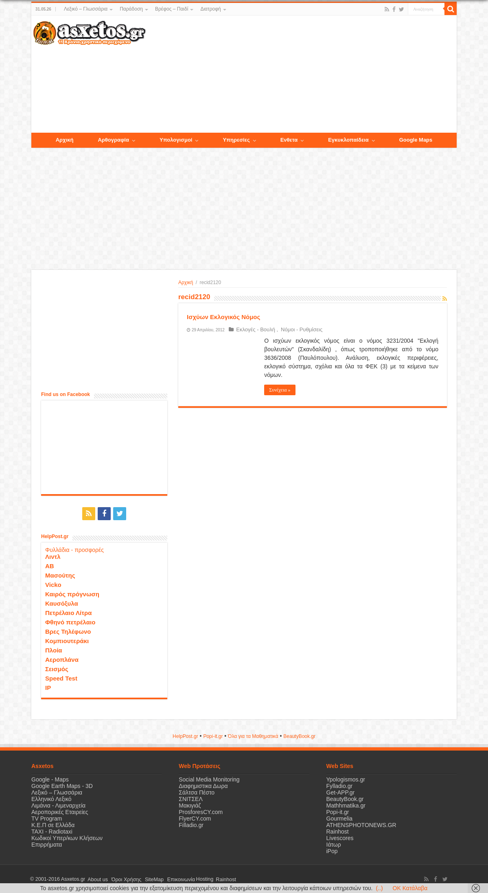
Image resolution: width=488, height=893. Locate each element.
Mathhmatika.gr (345, 804)
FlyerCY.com (195, 817)
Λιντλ (53, 555)
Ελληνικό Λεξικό (51, 798)
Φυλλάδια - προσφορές (74, 549)
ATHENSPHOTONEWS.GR (361, 824)
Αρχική (185, 282)
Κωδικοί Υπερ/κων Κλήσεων (67, 837)
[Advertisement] (301, 74)
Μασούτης (60, 574)
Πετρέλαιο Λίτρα (68, 611)
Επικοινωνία (173, 878)
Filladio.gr (191, 824)
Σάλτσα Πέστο (196, 791)
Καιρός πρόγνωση (72, 593)
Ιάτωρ (333, 843)
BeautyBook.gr (345, 798)
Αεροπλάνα (62, 658)
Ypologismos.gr (345, 778)
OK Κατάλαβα (410, 888)
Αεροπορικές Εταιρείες (59, 811)
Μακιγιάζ (190, 804)
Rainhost (337, 830)
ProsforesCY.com (201, 811)
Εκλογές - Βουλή (254, 329)
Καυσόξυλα (61, 602)
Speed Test (61, 677)
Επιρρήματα (46, 843)
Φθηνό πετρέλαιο (70, 621)
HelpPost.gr (185, 735)
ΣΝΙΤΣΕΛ (191, 798)
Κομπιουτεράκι (67, 640)
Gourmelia (339, 817)
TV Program (46, 817)
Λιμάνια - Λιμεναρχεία (58, 804)
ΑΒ (49, 565)
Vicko (53, 583)
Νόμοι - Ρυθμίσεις (297, 329)
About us (96, 878)
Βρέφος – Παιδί (171, 9)
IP (48, 686)
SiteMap (148, 878)
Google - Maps (50, 778)
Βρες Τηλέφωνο (68, 630)
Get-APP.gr (340, 791)
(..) (379, 888)
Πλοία (53, 649)
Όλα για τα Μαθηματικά (253, 735)
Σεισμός (56, 668)
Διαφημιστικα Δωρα (203, 785)
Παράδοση (131, 9)
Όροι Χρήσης (123, 878)
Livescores (340, 837)
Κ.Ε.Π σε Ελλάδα (52, 824)
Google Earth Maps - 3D (62, 785)
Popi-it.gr (213, 735)
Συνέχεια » (279, 390)
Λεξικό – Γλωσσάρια (85, 9)
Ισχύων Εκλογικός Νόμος (223, 316)
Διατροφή (210, 9)
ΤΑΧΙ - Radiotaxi (51, 830)
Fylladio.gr (339, 785)
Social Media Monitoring (209, 778)
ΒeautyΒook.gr (299, 735)
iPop (332, 850)
